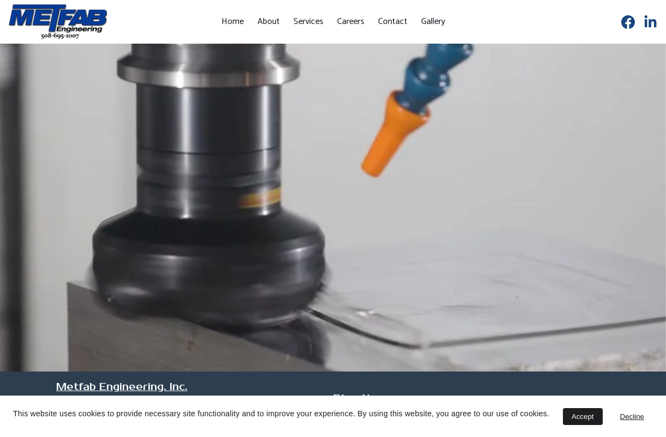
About (268, 21)
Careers (350, 21)
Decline (632, 416)
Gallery (433, 21)
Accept (583, 416)
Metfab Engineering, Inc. (122, 387)
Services (308, 21)
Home (232, 21)
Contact (392, 21)
